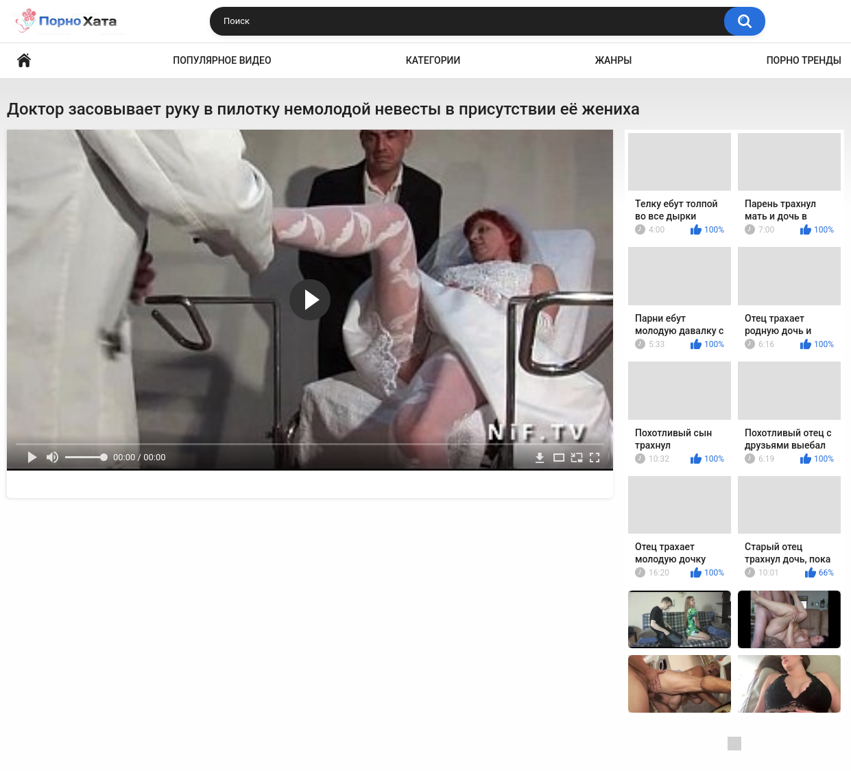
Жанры (613, 60)
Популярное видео (222, 60)
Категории (433, 60)
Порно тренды (804, 60)
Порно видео (24, 60)
